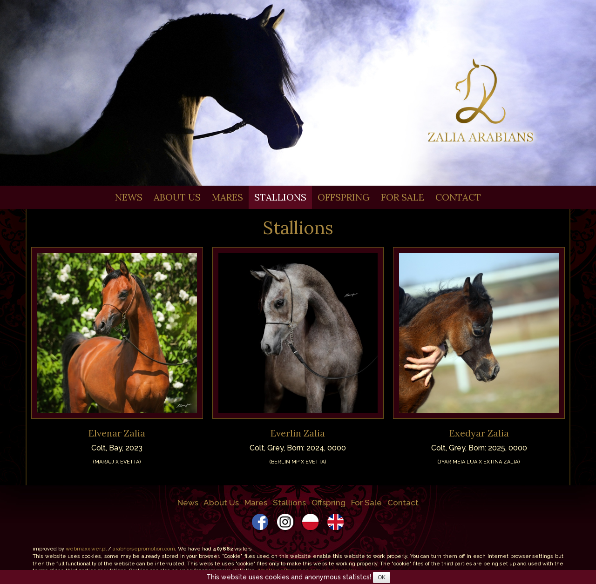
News (128, 197)
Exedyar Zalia (479, 433)
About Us (177, 197)
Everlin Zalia (298, 433)
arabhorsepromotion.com (144, 549)
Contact (458, 197)
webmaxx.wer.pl (86, 549)
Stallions (280, 197)
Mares (227, 197)
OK (382, 577)
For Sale (402, 197)
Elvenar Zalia (116, 433)
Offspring (344, 197)
